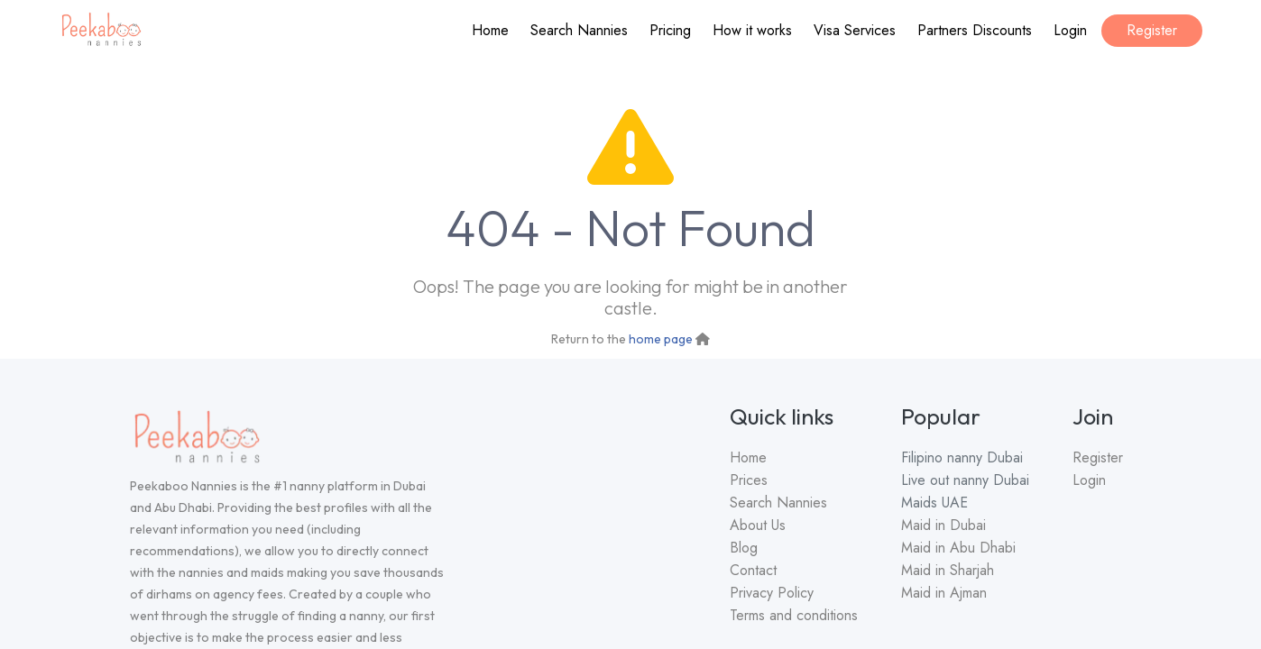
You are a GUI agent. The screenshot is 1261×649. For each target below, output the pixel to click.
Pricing (670, 30)
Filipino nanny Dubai (962, 457)
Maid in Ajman (944, 592)
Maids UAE (934, 502)
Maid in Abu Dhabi (958, 547)
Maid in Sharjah (947, 570)
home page (661, 339)
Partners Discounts (974, 30)
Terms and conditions (794, 615)
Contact (753, 570)
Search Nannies (579, 30)
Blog (744, 547)
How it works (752, 30)
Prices (749, 480)
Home (490, 30)
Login (1070, 30)
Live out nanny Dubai (965, 480)
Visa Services (855, 30)
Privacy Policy (772, 592)
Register (1152, 30)
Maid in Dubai (943, 525)
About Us (758, 525)
